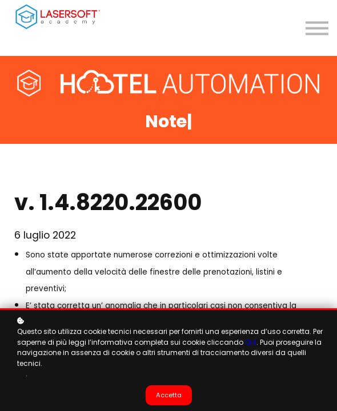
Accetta (169, 395)
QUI (250, 342)
